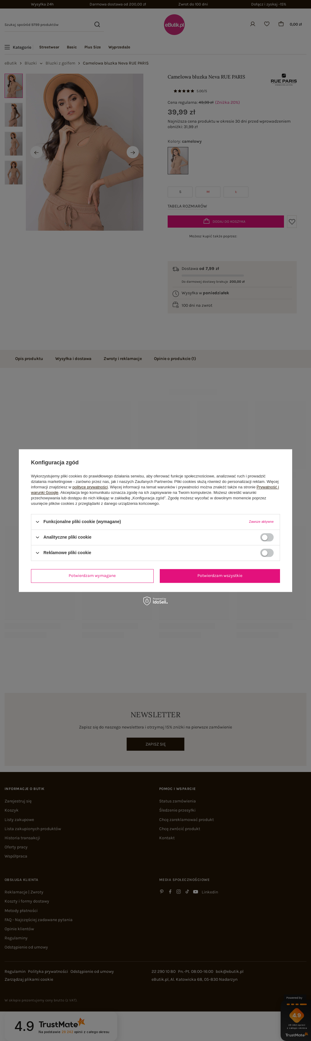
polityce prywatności (90, 487)
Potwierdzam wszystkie (219, 575)
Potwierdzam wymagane (92, 575)
